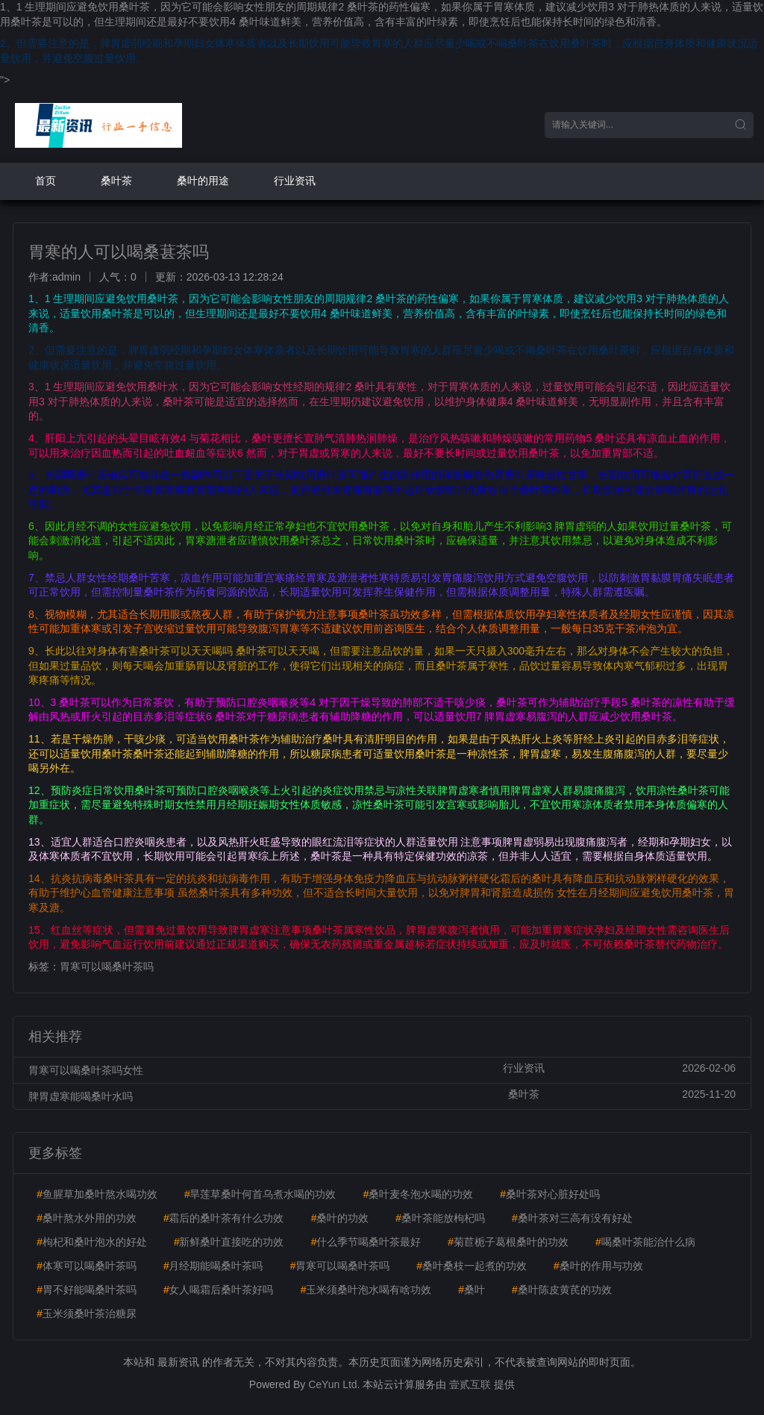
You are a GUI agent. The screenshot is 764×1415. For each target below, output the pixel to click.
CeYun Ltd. (334, 1384)
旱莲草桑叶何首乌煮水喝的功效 (260, 1194)
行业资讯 (295, 181)
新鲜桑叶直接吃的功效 (229, 1242)
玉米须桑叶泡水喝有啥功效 (365, 1290)
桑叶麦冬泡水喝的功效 (418, 1194)
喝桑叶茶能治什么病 (645, 1242)
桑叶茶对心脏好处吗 (550, 1194)
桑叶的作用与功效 (598, 1266)
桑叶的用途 (203, 181)
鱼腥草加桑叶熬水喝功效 (97, 1194)
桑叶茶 (116, 181)
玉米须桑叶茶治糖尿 (87, 1313)
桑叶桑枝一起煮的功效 (471, 1266)
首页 (45, 181)
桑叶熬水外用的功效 (87, 1218)
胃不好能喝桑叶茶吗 (87, 1290)
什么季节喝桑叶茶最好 (365, 1242)
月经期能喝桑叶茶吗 (213, 1266)
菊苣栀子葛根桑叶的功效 (508, 1242)
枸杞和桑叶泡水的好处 (92, 1242)
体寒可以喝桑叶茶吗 (87, 1266)
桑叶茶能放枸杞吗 (440, 1218)
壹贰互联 (470, 1384)
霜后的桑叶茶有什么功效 (223, 1218)
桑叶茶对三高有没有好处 (572, 1218)
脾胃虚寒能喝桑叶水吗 (80, 1096)
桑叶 (471, 1290)
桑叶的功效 (339, 1218)
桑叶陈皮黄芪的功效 (562, 1290)
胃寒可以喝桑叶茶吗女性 (85, 1070)
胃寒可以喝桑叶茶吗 (107, 966)
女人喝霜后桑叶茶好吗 (218, 1290)
